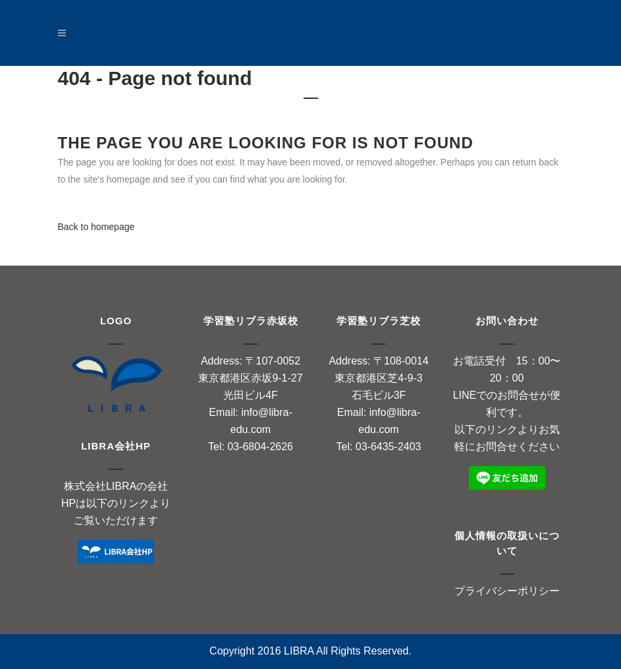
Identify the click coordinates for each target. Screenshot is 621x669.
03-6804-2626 (260, 446)
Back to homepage (96, 226)
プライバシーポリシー (507, 590)
